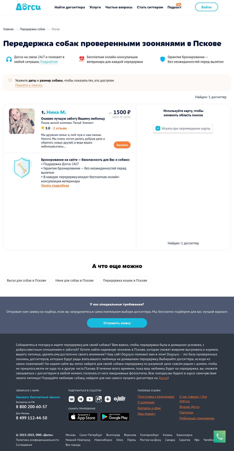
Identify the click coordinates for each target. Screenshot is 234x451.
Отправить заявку (117, 323)
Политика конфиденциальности (37, 440)
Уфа (196, 440)
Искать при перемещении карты (186, 128)
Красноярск (184, 435)
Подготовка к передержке (156, 397)
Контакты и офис (149, 408)
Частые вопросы (118, 7)
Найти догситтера (70, 7)
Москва (70, 435)
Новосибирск (103, 440)
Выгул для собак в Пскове (26, 280)
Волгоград (113, 435)
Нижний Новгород (78, 440)
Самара (170, 440)
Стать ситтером (150, 7)
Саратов (184, 440)
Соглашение (24, 445)
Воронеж (130, 435)
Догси (163, 378)
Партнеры (186, 412)
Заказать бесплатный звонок (38, 397)
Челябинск (210, 440)
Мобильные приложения (196, 418)
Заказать (122, 145)
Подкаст (174, 7)
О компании (146, 402)
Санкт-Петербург (91, 435)
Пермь (131, 440)
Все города (73, 445)
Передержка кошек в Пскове (125, 280)
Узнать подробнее (55, 185)
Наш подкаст (146, 414)
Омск (119, 440)
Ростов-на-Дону (150, 440)
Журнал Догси (189, 407)
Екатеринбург (149, 435)
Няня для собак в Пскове (74, 280)
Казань (167, 435)
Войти (207, 7)
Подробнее (49, 61)
